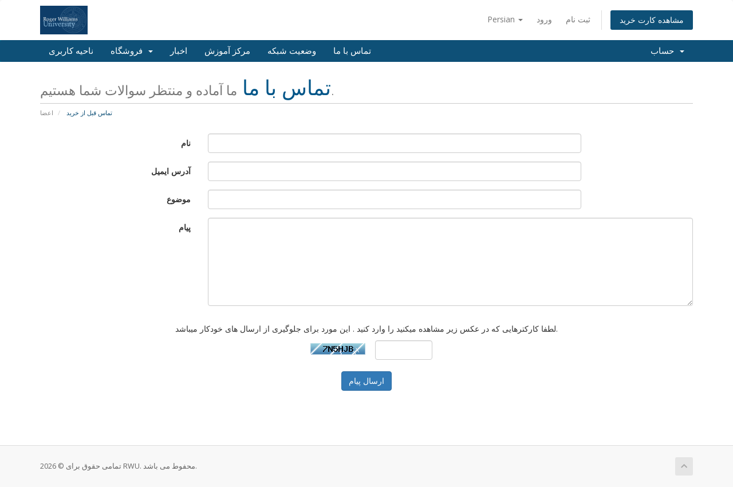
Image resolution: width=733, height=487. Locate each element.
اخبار (178, 51)
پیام (185, 227)
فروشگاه (132, 51)
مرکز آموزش (227, 51)
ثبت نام (578, 19)
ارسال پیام (366, 380)
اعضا (46, 112)
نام (186, 143)
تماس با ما (352, 51)
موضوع (179, 199)
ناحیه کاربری (71, 51)
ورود (544, 19)
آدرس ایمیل (171, 171)
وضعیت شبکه (291, 51)
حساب (667, 51)
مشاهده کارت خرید (652, 19)
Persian (505, 19)
